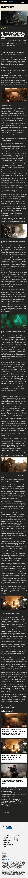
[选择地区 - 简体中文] (24, 827)
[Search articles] (26, 2)
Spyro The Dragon (7, 841)
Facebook (16, 835)
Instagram (16, 839)
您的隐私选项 (5, 859)
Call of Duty (6, 835)
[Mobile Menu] (22, 2)
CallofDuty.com (10, 707)
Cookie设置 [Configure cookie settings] (4, 857)
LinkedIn (16, 841)
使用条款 (4, 853)
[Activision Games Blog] (7, 2)
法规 (3, 851)
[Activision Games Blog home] (7, 827)
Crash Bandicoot (7, 842)
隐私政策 (4, 855)
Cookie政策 (4, 856)
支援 (3, 852)
